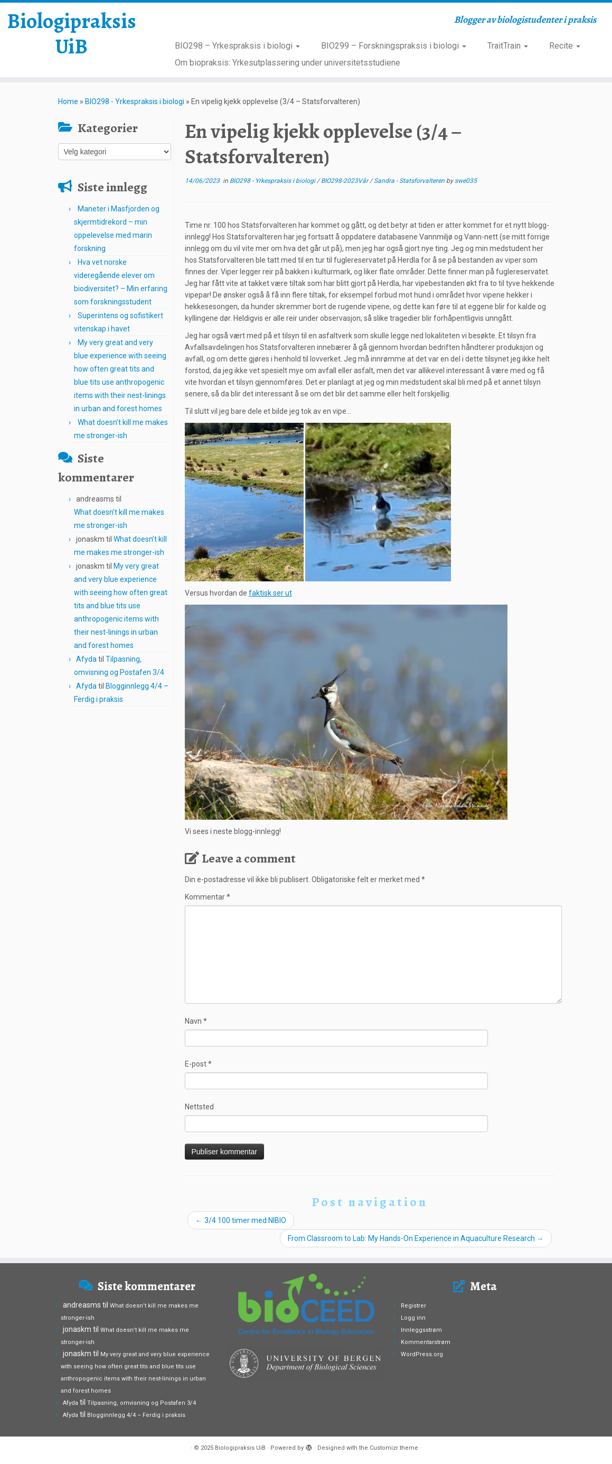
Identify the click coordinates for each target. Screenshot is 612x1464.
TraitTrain (507, 46)
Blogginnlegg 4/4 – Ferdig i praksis (136, 1415)
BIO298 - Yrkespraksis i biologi (134, 101)
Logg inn (413, 1317)
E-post (198, 1064)
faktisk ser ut (270, 593)
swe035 (466, 180)
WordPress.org (422, 1354)
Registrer (413, 1305)
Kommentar (207, 897)
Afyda (86, 659)
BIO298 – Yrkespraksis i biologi (237, 46)
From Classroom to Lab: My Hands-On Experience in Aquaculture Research (416, 1238)
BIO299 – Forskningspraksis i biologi (393, 46)
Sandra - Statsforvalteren (410, 180)
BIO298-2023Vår (345, 180)
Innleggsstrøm (421, 1330)
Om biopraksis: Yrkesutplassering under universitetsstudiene (287, 63)
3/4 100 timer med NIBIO (240, 1220)
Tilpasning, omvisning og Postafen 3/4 (141, 1403)
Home (68, 101)
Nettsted (199, 1106)
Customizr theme (394, 1447)
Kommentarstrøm (425, 1342)
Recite (564, 46)
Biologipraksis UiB (71, 33)
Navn (196, 1021)
